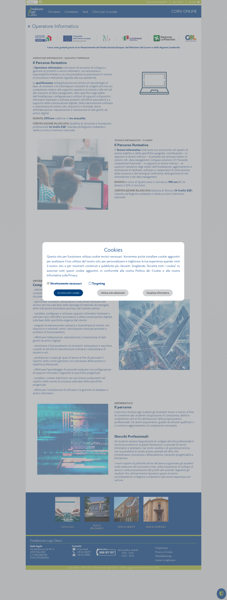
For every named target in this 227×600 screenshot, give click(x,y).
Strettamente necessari (66, 283)
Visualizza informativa (157, 292)
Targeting (98, 283)
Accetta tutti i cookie (68, 292)
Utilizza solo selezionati (113, 292)
